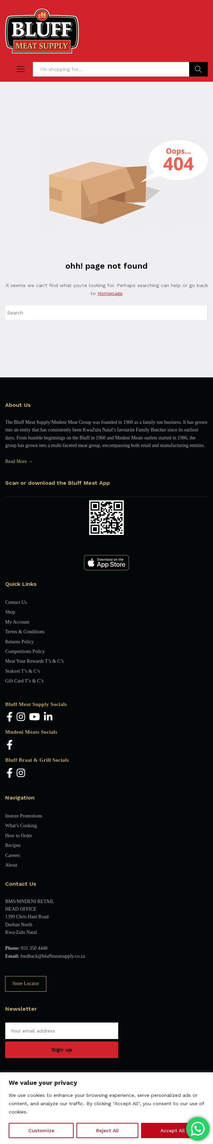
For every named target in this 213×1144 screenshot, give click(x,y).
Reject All (107, 1130)
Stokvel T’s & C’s (22, 671)
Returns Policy (19, 641)
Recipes (12, 845)
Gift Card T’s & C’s (24, 680)
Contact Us (16, 602)
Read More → (19, 461)
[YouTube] (34, 717)
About (11, 865)
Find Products (198, 69)
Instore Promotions (23, 816)
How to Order (18, 835)
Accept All (172, 1130)
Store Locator (25, 983)
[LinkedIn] (48, 717)
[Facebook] (10, 717)
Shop (10, 612)
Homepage (110, 293)
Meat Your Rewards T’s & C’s (34, 661)
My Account (17, 622)
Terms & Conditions (25, 631)
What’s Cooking (21, 825)
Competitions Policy (25, 651)
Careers (12, 855)
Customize (41, 1130)
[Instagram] (21, 717)
